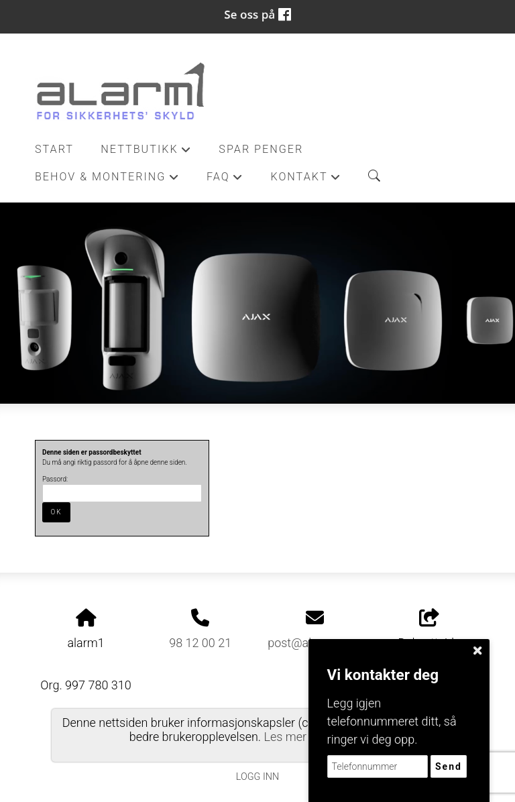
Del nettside (429, 629)
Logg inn (257, 777)
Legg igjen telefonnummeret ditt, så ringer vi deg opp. (392, 721)
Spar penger (261, 149)
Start (54, 149)
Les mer (285, 737)
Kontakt (305, 180)
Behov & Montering (107, 180)
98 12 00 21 (200, 643)
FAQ (225, 180)
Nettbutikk (146, 153)
